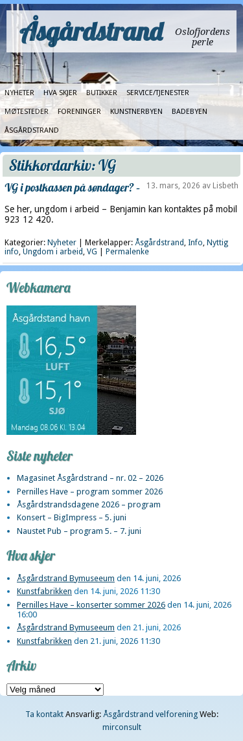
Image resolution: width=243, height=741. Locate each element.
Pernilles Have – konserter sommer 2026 (91, 605)
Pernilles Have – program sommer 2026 (90, 491)
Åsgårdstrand (91, 31)
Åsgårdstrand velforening (150, 714)
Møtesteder (27, 111)
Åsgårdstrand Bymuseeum (66, 578)
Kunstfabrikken (44, 591)
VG (92, 251)
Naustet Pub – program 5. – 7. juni (79, 531)
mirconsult (121, 727)
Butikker (101, 93)
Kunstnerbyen (136, 111)
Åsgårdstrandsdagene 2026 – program (89, 504)
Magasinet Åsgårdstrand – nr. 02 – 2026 (90, 478)
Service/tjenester (157, 93)
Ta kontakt (44, 714)
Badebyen (189, 111)
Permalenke (127, 251)
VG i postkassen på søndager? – (72, 187)
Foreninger (79, 111)
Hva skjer (60, 93)
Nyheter (19, 93)
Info (195, 242)
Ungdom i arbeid (53, 251)
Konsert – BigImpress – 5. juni (71, 517)
